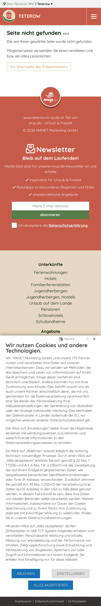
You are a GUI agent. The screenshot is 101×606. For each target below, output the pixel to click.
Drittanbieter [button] (77, 601)
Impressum (23, 601)
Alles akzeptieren (50, 585)
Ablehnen (26, 573)
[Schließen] (94, 339)
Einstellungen (70, 573)
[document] (50, 455)
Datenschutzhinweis (49, 601)
